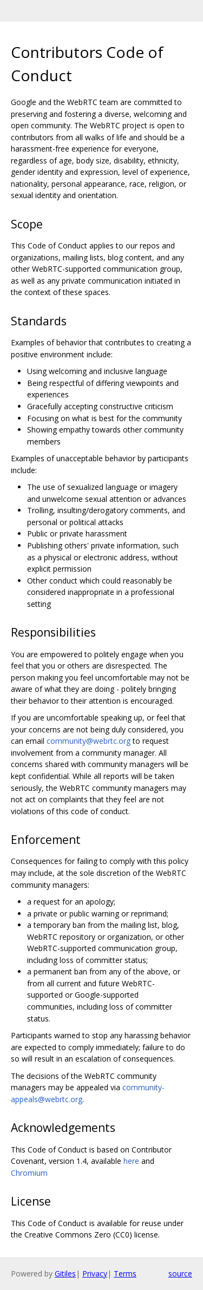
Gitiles (65, 1273)
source (180, 1273)
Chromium (29, 1173)
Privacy (94, 1273)
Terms (125, 1273)
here (131, 1161)
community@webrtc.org (88, 741)
